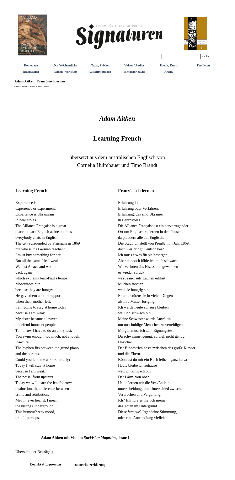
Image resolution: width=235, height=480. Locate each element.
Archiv (168, 71)
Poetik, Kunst (169, 65)
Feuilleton (203, 65)
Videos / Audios (134, 65)
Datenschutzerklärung (89, 465)
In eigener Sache (134, 71)
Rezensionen (31, 71)
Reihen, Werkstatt (65, 71)
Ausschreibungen (100, 71)
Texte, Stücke (99, 65)
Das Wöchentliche (65, 65)
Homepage (31, 65)
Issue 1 (123, 437)
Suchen (206, 56)
